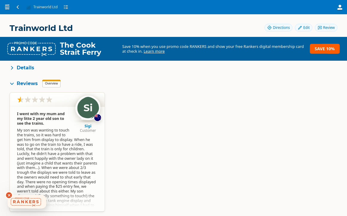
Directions (278, 27)
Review (326, 27)
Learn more (154, 51)
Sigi (87, 126)
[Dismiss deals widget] (9, 195)
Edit (303, 27)
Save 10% (325, 48)
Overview (51, 83)
